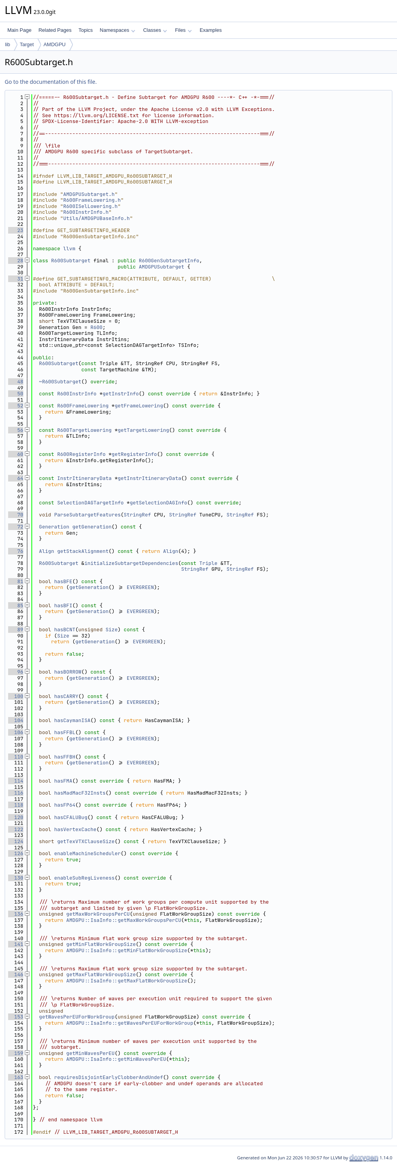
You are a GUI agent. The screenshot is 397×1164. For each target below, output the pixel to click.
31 (15, 278)
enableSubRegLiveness (84, 878)
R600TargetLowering (84, 430)
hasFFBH (65, 756)
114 (15, 781)
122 (15, 829)
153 (15, 1016)
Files (183, 30)
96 (15, 672)
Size (111, 629)
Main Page (19, 30)
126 (15, 853)
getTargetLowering (143, 430)
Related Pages (54, 30)
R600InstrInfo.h (86, 212)
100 (15, 696)
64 (15, 478)
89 (15, 629)
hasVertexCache (75, 829)
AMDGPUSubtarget (161, 266)
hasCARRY (66, 696)
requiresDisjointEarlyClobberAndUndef (108, 1077)
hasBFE (63, 581)
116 (15, 793)
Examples (211, 30)
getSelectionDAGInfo (158, 502)
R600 (96, 327)
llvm (69, 248)
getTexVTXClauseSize (85, 841)
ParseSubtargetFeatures (87, 514)
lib (7, 44)
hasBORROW (67, 672)
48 (15, 381)
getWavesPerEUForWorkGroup (77, 1016)
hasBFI (63, 605)
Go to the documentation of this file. (51, 81)
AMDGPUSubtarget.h (89, 194)
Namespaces (117, 30)
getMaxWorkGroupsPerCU (98, 914)
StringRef (137, 514)
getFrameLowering (139, 405)
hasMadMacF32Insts (80, 793)
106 (15, 732)
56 (15, 430)
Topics (85, 30)
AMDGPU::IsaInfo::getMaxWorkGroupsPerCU (123, 920)
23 (15, 230)
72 (15, 526)
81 (15, 581)
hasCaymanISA (72, 720)
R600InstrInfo (76, 393)
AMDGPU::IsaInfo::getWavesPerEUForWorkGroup (129, 1023)
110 (15, 756)
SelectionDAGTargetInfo (90, 502)
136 (15, 914)
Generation (54, 526)
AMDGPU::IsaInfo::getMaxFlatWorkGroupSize (126, 980)
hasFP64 (65, 805)
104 (15, 720)
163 (15, 1077)
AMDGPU (54, 44)
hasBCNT (65, 629)
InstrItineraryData (84, 478)
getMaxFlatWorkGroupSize (101, 974)
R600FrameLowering (83, 405)
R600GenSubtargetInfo (169, 260)
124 (15, 841)
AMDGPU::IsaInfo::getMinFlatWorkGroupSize (126, 950)
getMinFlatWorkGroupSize (101, 944)
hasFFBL (65, 732)
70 (15, 514)
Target (27, 44)
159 (15, 1053)
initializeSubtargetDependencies (131, 563)
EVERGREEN (140, 587)
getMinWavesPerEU (90, 1053)
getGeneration (91, 526)
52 (15, 405)
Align (46, 551)
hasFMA (63, 781)
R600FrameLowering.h (92, 200)
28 (15, 260)
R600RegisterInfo (81, 454)
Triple (208, 563)
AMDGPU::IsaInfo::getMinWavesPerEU (116, 1059)
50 (15, 393)
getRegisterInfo (134, 454)
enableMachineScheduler (87, 853)
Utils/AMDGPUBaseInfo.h (96, 218)
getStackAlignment (83, 551)
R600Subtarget (70, 260)
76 (15, 551)
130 (15, 878)
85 (15, 605)
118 (15, 805)
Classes (155, 30)
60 (15, 454)
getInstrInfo (120, 393)
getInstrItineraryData (149, 478)
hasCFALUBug (71, 817)
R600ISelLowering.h (90, 206)
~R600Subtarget (60, 381)
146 (15, 974)
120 (15, 817)
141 (15, 944)
